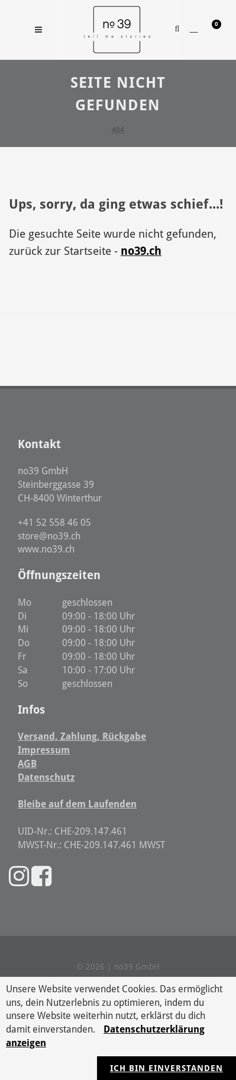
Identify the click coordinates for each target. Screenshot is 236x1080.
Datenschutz (46, 777)
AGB (27, 763)
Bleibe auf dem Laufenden (77, 804)
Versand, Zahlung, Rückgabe (82, 736)
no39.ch (141, 251)
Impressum (44, 750)
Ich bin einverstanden (166, 1068)
